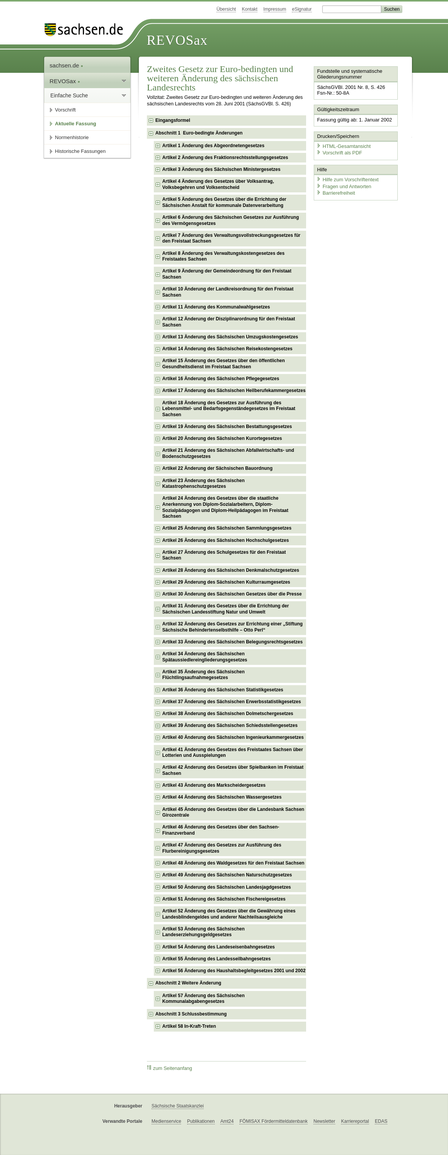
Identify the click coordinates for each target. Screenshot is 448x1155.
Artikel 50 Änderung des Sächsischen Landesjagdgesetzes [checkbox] (226, 887)
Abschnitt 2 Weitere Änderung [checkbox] (188, 983)
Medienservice (166, 1121)
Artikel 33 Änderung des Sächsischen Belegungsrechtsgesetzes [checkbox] (232, 642)
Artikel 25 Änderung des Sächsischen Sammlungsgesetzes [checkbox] (227, 528)
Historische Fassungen (80, 151)
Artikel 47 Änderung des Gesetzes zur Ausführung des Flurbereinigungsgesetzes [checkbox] (221, 848)
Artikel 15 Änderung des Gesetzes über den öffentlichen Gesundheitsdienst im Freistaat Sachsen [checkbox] (223, 363)
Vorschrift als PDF (339, 152)
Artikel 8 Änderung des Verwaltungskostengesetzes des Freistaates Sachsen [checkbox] (223, 256)
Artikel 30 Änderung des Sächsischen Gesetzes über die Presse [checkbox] (232, 594)
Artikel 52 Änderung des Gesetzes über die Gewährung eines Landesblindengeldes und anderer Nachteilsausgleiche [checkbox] (228, 914)
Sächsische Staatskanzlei (178, 1106)
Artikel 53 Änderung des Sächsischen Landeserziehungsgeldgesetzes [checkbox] (203, 932)
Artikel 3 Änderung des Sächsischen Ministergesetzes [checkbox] (221, 169)
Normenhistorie (72, 137)
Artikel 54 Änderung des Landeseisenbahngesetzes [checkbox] (218, 947)
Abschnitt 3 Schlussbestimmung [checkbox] (191, 1014)
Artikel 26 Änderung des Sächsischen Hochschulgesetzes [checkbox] (225, 540)
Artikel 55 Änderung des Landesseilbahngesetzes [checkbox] (216, 958)
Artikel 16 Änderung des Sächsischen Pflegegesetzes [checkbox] (220, 378)
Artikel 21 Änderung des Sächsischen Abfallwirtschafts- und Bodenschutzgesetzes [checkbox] (228, 453)
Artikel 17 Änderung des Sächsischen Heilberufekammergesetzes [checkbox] (233, 390)
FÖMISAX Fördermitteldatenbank (273, 1121)
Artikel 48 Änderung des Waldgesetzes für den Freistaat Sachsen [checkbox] (233, 863)
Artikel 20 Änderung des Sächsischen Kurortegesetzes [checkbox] (222, 438)
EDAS (381, 1121)
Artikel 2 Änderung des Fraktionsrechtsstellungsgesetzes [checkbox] (225, 157)
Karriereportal (355, 1121)
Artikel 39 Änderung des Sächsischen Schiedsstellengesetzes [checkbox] (230, 725)
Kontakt (250, 9)
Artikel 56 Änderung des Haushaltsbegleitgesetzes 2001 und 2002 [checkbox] (233, 970)
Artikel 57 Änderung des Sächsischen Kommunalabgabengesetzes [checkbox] (203, 998)
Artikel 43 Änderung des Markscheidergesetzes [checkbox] (213, 785)
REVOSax (177, 40)
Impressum (275, 9)
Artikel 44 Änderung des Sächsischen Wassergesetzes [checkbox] (222, 797)
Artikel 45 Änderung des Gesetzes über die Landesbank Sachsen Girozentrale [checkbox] (233, 812)
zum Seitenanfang (169, 1068)
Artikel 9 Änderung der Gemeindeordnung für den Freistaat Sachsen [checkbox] (227, 274)
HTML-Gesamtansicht (343, 146)
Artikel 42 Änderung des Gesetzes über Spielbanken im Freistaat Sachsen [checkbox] (232, 770)
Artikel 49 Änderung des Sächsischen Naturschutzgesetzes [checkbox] (227, 875)
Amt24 (227, 1121)
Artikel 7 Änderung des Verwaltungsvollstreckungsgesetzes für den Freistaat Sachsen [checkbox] (231, 238)
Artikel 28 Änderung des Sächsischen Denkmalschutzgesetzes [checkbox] (230, 570)
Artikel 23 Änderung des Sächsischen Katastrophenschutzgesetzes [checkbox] (203, 483)
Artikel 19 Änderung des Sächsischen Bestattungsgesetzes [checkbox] (227, 426)
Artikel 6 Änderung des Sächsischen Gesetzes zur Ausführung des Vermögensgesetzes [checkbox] (230, 220)
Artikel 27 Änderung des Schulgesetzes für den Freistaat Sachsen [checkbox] (224, 555)
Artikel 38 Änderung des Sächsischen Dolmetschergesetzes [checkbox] (227, 713)
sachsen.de (66, 65)
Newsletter (324, 1121)
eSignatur (301, 9)
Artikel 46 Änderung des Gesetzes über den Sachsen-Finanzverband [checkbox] (220, 830)
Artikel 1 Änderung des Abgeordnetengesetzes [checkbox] (213, 145)
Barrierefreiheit (335, 192)
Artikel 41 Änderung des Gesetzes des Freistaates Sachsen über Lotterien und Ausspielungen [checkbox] (232, 752)
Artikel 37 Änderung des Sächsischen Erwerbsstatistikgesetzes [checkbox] (231, 701)
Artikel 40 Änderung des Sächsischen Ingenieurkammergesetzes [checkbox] (233, 737)
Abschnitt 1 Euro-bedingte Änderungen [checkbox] (198, 133)
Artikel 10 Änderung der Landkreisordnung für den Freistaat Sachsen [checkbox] (227, 292)
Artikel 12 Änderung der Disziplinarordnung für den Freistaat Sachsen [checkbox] (228, 322)
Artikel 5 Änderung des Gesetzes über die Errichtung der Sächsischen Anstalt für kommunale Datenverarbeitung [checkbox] (224, 202)
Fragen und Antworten (343, 186)
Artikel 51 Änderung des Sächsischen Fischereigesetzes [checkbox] (223, 899)
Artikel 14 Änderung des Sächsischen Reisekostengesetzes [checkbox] (227, 348)
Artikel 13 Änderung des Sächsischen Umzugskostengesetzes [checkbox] (230, 337)
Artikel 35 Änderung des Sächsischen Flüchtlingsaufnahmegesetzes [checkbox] (203, 675)
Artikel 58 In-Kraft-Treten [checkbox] (189, 1026)
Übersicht (226, 9)
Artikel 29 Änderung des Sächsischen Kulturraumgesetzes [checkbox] (226, 582)
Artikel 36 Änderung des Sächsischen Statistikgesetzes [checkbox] (222, 689)
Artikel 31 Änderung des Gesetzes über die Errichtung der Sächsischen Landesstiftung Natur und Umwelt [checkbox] (225, 609)
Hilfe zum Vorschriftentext (347, 179)
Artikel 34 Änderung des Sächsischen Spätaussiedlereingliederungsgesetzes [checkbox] (204, 657)
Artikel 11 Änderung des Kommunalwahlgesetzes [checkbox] (216, 307)
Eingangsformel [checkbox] (172, 120)
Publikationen (201, 1121)
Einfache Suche (69, 95)
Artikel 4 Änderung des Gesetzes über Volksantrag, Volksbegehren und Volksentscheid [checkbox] (218, 184)
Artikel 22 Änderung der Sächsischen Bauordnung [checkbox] (217, 468)
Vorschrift (65, 110)
